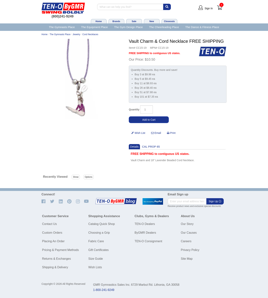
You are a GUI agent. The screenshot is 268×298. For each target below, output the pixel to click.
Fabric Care (96, 241)
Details (134, 146)
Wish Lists (95, 267)
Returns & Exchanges (56, 258)
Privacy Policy (190, 250)
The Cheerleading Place (164, 27)
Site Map (187, 258)
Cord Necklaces (90, 34)
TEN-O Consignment (148, 241)
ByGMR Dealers (145, 232)
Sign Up (215, 201)
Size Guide (95, 258)
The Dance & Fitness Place (202, 27)
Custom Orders (52, 232)
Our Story (187, 223)
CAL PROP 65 (151, 146)
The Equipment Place (94, 27)
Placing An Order (53, 241)
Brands (116, 21)
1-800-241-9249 (103, 289)
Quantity (134, 109)
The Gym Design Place (128, 27)
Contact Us (49, 223)
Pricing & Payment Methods (60, 250)
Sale (134, 21)
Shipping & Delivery (55, 267)
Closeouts (169, 21)
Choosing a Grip (99, 232)
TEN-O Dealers (145, 223)
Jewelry (76, 34)
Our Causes (189, 232)
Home (98, 21)
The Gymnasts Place (62, 27)
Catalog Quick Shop (101, 223)
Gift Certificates (98, 250)
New (151, 21)
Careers (186, 241)
